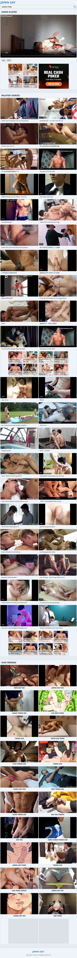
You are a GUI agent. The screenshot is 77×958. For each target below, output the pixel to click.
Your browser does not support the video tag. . (38, 36)
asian (9, 60)
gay (3, 60)
